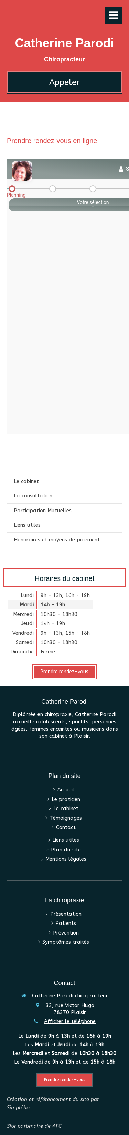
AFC (56, 1126)
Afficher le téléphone (70, 1021)
